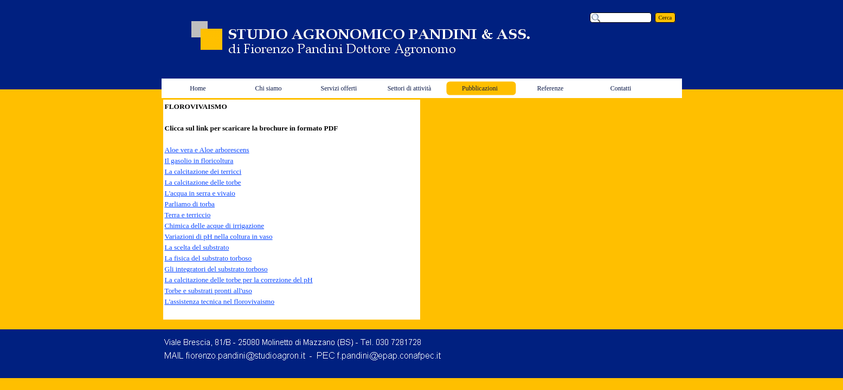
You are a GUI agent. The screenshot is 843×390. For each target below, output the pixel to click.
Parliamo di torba (190, 204)
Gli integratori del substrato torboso (216, 269)
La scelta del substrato (197, 247)
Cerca (665, 18)
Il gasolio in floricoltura (199, 161)
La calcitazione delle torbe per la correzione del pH (239, 280)
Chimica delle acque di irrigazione (215, 226)
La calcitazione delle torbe (203, 182)
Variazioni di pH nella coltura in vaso (219, 236)
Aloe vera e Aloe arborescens (207, 150)
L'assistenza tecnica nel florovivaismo (220, 301)
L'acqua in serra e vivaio (200, 193)
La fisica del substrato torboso (208, 258)
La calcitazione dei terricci (203, 171)
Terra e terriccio (188, 215)
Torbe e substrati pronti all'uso (208, 291)
